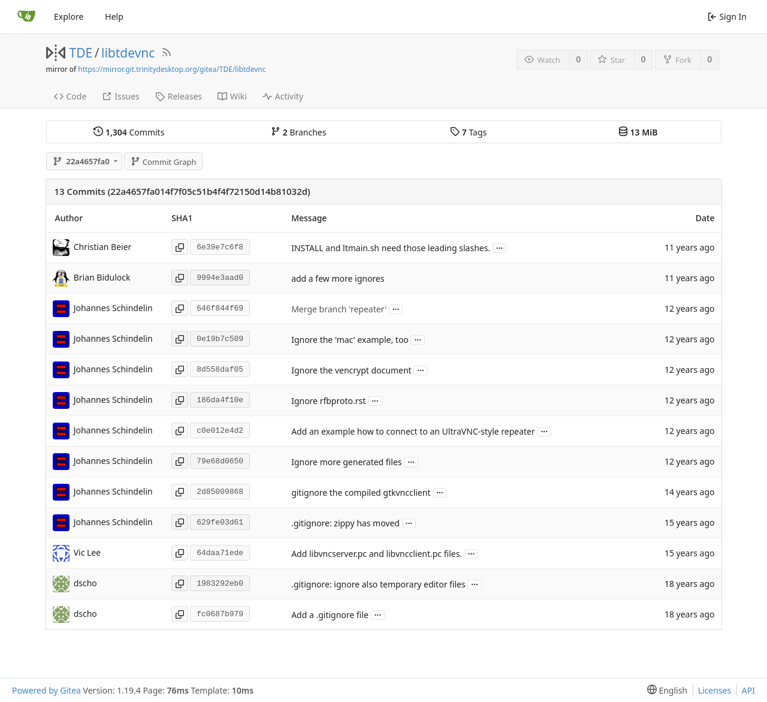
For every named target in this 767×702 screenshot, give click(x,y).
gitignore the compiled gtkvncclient (360, 492)
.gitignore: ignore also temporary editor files (378, 584)
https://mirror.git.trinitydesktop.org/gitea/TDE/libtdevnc (171, 69)
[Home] (26, 17)
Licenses (715, 690)
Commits (128, 132)
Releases (178, 96)
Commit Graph (163, 161)
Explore (68, 16)
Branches (298, 132)
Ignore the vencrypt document (351, 370)
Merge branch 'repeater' (338, 309)
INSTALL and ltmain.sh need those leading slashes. (390, 248)
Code (70, 96)
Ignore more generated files (346, 462)
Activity (282, 96)
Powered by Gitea (46, 690)
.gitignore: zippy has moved (345, 523)
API (748, 690)
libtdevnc (128, 53)
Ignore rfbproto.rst (328, 400)
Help (114, 16)
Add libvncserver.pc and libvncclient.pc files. (376, 553)
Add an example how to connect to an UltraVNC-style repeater (413, 431)
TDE (81, 53)
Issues (120, 96)
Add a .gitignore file (330, 614)
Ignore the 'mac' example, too (350, 339)
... (499, 247)
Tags (468, 132)
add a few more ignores (337, 278)
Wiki (232, 96)
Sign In (727, 16)
